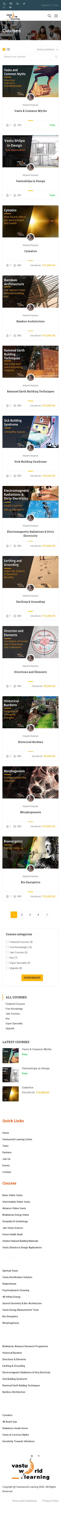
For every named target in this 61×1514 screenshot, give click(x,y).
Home (5, 1132)
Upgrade (16, 968)
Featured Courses (21, 942)
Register (45, 5)
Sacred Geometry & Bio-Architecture (22, 1303)
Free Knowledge (21, 947)
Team (5, 1145)
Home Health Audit (12, 1234)
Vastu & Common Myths (30, 111)
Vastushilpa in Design (30, 181)
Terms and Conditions (24, 1500)
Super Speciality (20, 963)
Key (13, 958)
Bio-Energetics (30, 882)
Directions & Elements (14, 1359)
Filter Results (32, 977)
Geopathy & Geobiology (15, 1221)
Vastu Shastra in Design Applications (22, 1247)
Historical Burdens (30, 742)
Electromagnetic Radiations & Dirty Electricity (30, 533)
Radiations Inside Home (15, 1428)
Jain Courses (18, 952)
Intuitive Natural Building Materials (20, 1241)
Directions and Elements (30, 672)
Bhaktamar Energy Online (15, 1214)
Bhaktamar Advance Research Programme (25, 1346)
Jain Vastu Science (12, 1227)
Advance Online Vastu (14, 1208)
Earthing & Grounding (30, 601)
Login (55, 5)
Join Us (6, 1159)
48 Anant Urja (9, 1421)
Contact (6, 1172)
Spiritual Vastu (10, 1270)
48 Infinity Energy (11, 1296)
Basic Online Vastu (12, 1195)
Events (6, 1165)
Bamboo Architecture (30, 321)
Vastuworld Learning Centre (17, 1139)
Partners (7, 1152)
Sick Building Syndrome (30, 461)
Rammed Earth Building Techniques (30, 391)
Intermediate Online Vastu (16, 1201)
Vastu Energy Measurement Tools (20, 1309)
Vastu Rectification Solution (17, 1277)
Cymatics (30, 251)
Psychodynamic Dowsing (15, 1290)
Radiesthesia (9, 1283)
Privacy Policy (50, 1500)
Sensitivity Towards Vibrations (18, 1441)
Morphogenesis (30, 812)
